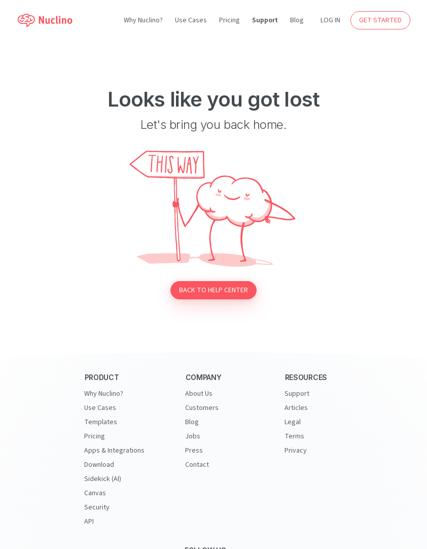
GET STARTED (380, 20)
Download (99, 465)
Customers (202, 408)
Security (97, 507)
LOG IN (330, 20)
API (89, 522)
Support (265, 20)
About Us (198, 394)
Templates (100, 422)
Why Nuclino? (143, 20)
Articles (296, 408)
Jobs (192, 436)
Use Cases (191, 20)
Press (194, 450)
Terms (294, 436)
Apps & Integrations (114, 450)
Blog (297, 20)
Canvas (95, 493)
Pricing (229, 20)
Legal (292, 422)
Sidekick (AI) (102, 479)
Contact (197, 465)
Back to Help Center (213, 290)
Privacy (295, 450)
